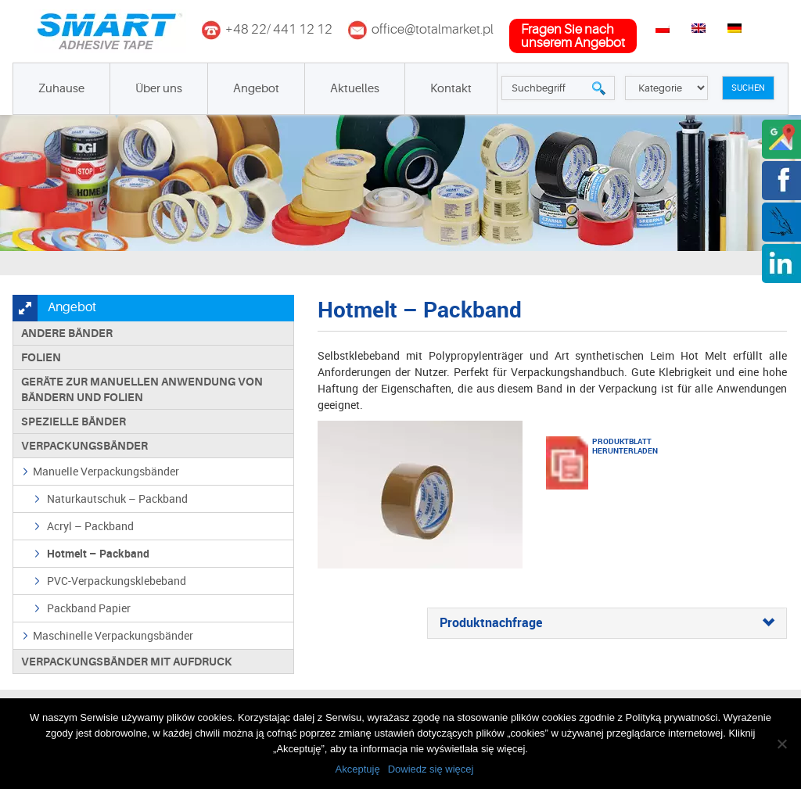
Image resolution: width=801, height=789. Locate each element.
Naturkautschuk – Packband (117, 498)
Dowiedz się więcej (431, 769)
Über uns (158, 88)
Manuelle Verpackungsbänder (106, 471)
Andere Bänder (67, 333)
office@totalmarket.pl (433, 29)
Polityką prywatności (672, 717)
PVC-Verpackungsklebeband (116, 580)
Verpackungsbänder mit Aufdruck (126, 661)
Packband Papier (89, 608)
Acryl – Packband (90, 525)
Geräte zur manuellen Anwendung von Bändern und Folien (142, 389)
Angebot (256, 88)
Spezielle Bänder (73, 421)
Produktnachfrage (607, 623)
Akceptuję (358, 769)
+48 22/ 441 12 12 (278, 29)
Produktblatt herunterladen (611, 445)
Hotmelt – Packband (98, 553)
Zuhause (61, 88)
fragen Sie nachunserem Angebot (573, 36)
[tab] (607, 623)
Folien (41, 357)
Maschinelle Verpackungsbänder (113, 635)
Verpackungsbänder (84, 445)
